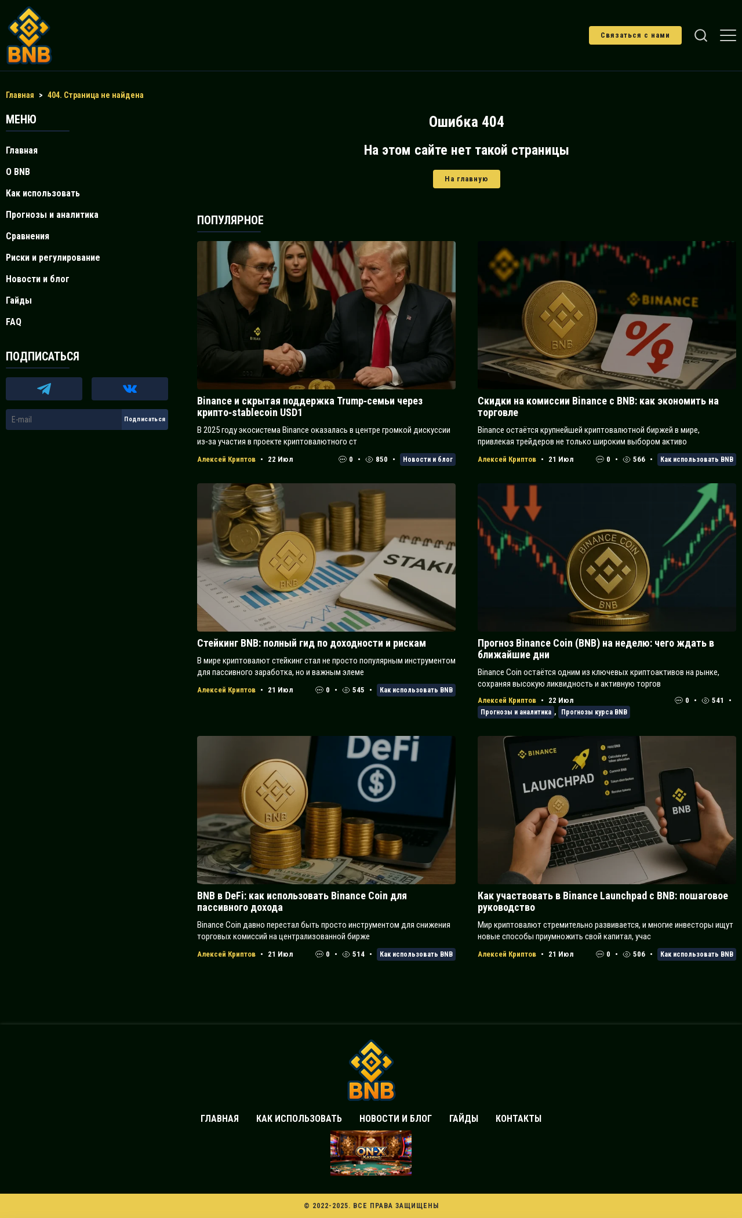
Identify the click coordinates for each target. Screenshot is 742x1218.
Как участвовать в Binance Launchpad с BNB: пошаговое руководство (603, 901)
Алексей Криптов (226, 459)
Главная (22, 150)
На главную (467, 178)
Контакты (518, 1118)
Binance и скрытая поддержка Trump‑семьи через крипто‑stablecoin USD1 (310, 406)
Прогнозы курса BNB (594, 712)
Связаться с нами (635, 35)
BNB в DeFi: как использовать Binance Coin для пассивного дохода (302, 901)
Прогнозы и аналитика (516, 712)
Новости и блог (428, 459)
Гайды (19, 300)
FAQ (13, 321)
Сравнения (27, 236)
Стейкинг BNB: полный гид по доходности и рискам (311, 643)
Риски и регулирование (53, 257)
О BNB (18, 171)
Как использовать (43, 193)
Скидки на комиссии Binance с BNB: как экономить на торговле (598, 406)
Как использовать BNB (696, 459)
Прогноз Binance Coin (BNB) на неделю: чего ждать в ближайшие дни (596, 649)
